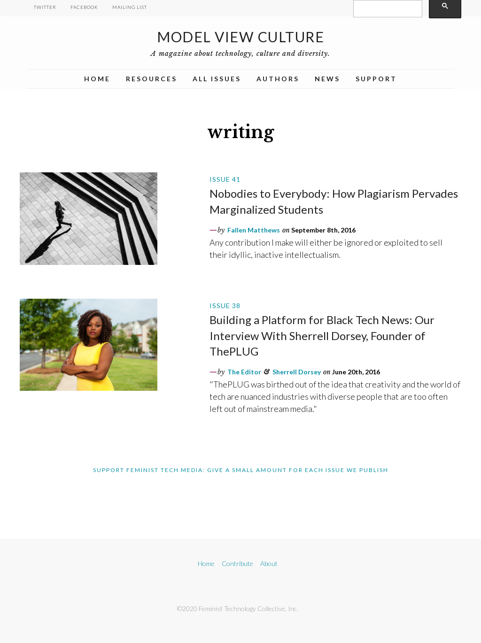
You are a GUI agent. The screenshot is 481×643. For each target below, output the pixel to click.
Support (376, 79)
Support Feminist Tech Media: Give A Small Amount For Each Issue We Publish (240, 469)
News (327, 79)
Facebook (84, 7)
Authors (277, 79)
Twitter (45, 7)
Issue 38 (224, 306)
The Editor (244, 372)
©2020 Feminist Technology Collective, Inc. (237, 608)
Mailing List (129, 7)
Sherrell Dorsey (296, 372)
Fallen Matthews (253, 230)
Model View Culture (240, 36)
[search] (387, 9)
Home (97, 79)
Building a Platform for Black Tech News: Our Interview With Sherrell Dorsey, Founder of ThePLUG (321, 335)
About (269, 563)
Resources (151, 79)
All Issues (217, 79)
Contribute (237, 563)
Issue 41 (224, 179)
